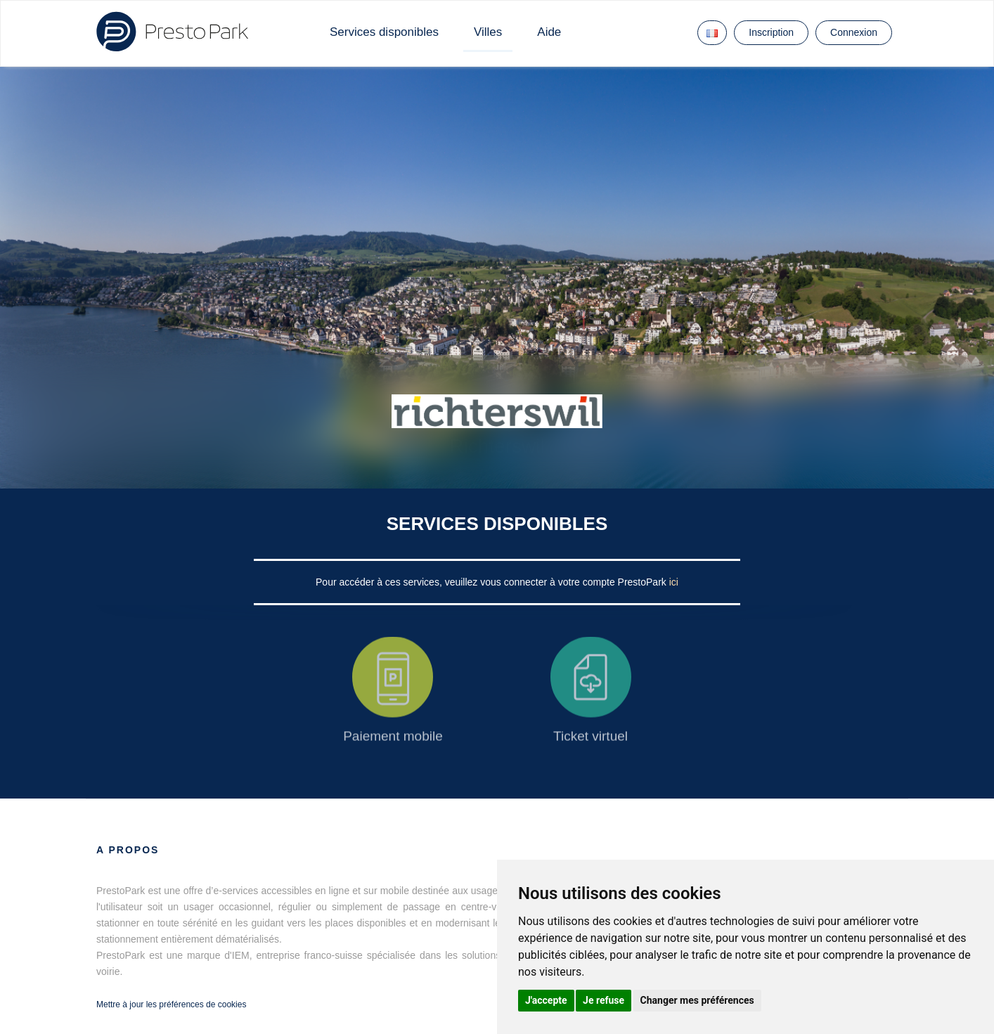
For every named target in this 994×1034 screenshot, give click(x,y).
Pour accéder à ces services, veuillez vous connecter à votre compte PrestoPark (492, 582)
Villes (488, 32)
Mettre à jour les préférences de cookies (171, 1004)
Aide (549, 32)
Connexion (853, 32)
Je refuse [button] (603, 1000)
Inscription (771, 32)
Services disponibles (384, 32)
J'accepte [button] (546, 1000)
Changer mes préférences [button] (697, 1000)
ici (673, 582)
